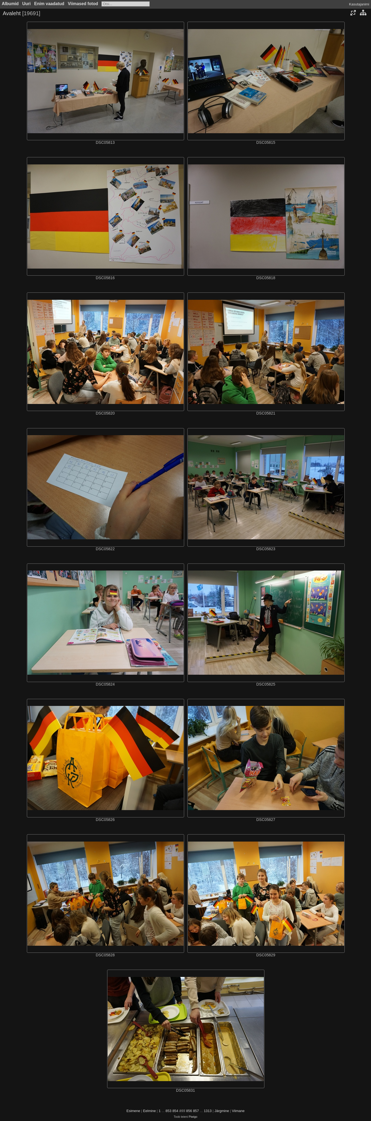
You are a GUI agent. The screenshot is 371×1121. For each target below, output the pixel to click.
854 (175, 1111)
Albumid (10, 3)
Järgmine (222, 1111)
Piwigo (193, 1116)
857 (196, 1111)
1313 (208, 1111)
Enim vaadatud (49, 3)
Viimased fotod (83, 3)
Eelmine (149, 1111)
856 (189, 1111)
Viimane (238, 1111)
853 (168, 1111)
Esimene (133, 1111)
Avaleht (12, 13)
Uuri (26, 3)
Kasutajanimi (359, 4)
